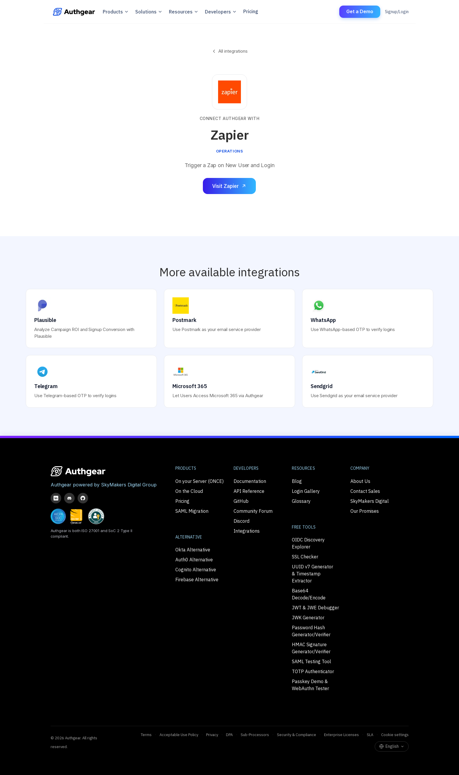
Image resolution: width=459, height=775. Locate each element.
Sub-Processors (255, 734)
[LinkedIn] (56, 498)
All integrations (229, 51)
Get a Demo (359, 11)
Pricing (250, 11)
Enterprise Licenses (341, 734)
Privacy (212, 734)
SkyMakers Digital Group (129, 485)
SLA (370, 734)
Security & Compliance (296, 734)
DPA (229, 734)
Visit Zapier (229, 186)
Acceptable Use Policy (179, 734)
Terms (146, 734)
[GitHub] (83, 498)
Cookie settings (395, 734)
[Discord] (69, 498)
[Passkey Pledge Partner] (96, 516)
